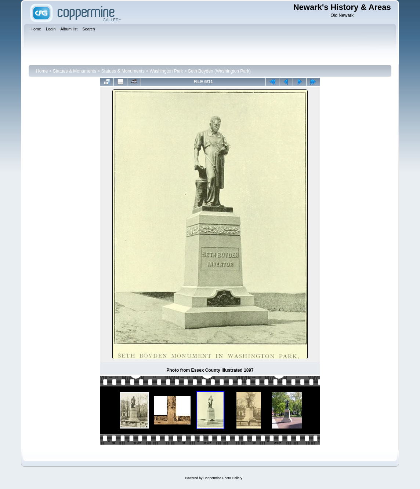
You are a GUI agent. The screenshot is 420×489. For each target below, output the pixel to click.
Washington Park (166, 71)
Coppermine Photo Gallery (222, 478)
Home (42, 71)
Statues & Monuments (74, 71)
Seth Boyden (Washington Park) (219, 71)
